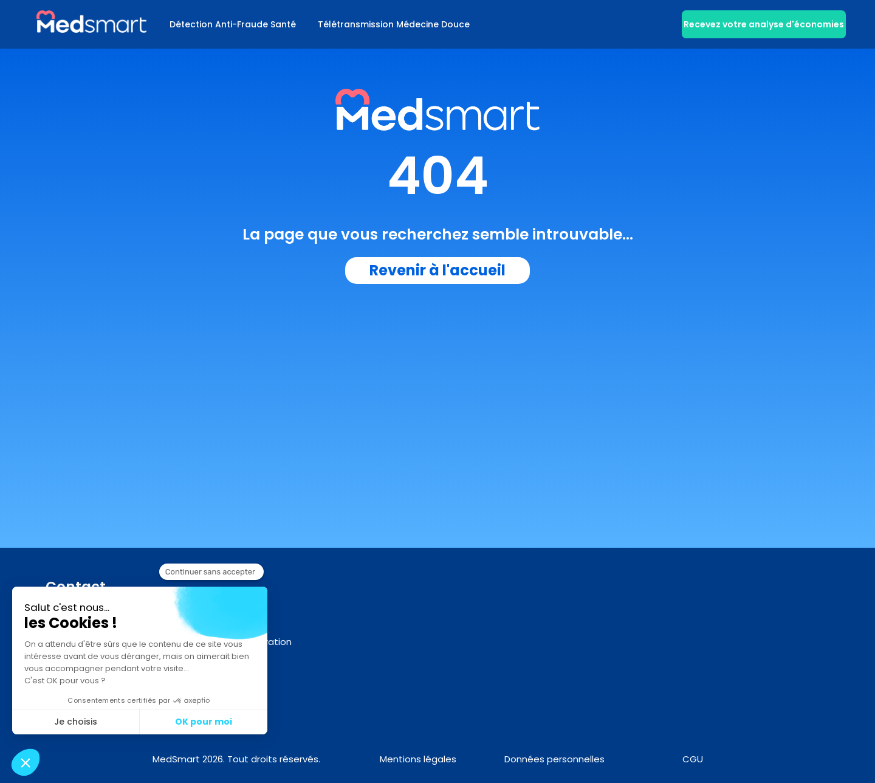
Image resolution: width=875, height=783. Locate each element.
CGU (692, 759)
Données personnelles (554, 759)
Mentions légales (418, 759)
